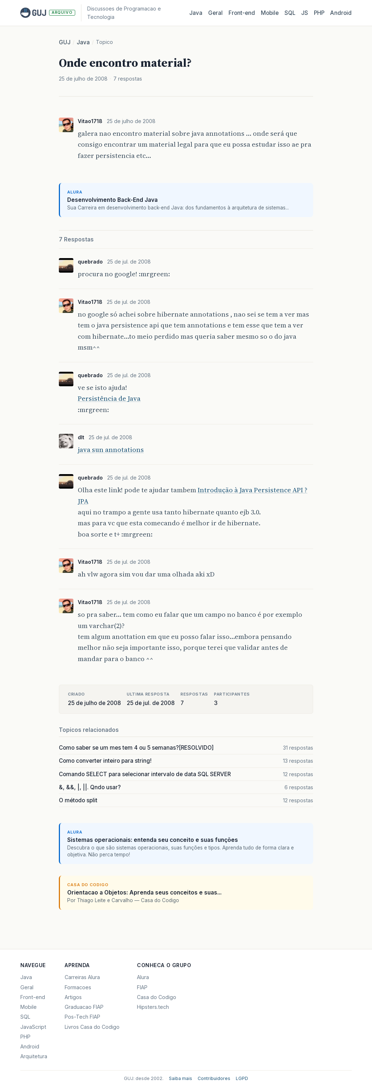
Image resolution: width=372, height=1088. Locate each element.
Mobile (270, 12)
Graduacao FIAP (84, 1007)
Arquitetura (33, 1056)
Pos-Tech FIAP (82, 1017)
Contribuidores (214, 1078)
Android (341, 12)
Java (195, 12)
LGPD (242, 1078)
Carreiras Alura (82, 977)
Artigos (73, 997)
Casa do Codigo (156, 997)
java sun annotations (111, 449)
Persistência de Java (109, 398)
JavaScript (33, 1027)
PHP (319, 12)
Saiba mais (180, 1078)
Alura (143, 977)
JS (304, 12)
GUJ (64, 42)
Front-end (32, 997)
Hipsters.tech (153, 1007)
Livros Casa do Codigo (92, 1027)
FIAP (142, 987)
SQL (289, 12)
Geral (215, 12)
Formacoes (78, 987)
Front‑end (242, 12)
